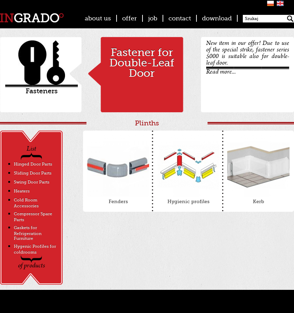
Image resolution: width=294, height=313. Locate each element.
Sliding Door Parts (33, 173)
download (217, 18)
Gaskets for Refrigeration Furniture (28, 233)
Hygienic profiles (188, 169)
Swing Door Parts (31, 182)
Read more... (221, 72)
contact (179, 18)
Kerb (258, 169)
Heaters (22, 191)
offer (129, 18)
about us (98, 18)
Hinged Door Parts (33, 164)
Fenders (117, 169)
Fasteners (42, 91)
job (152, 18)
